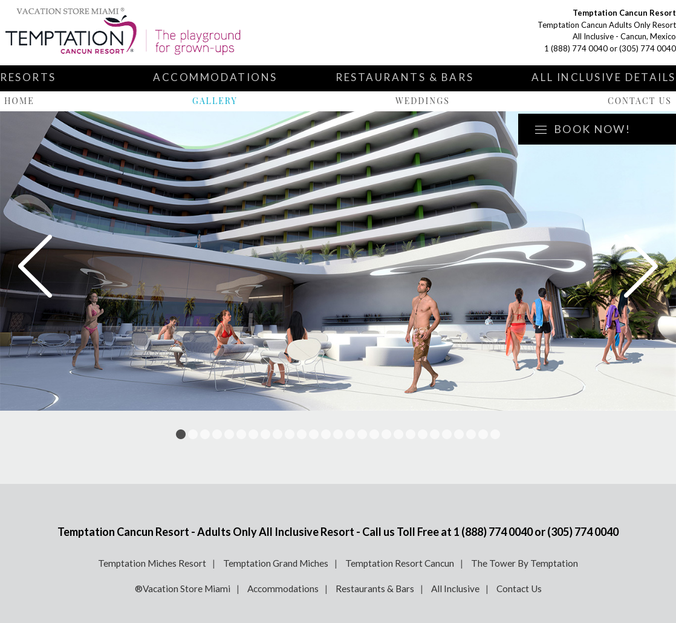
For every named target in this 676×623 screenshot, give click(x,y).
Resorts (28, 77)
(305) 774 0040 (647, 48)
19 (398, 434)
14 (338, 434)
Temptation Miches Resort (152, 563)
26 (483, 434)
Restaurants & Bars (404, 77)
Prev (35, 266)
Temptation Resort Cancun (399, 563)
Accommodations (215, 77)
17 (374, 434)
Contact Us (640, 100)
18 (386, 434)
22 (435, 434)
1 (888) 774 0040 (576, 48)
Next (641, 266)
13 (326, 434)
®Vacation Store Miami (182, 588)
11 (302, 434)
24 (459, 434)
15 (350, 434)
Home (19, 100)
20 (410, 434)
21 (422, 434)
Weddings (422, 100)
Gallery (215, 100)
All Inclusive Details (603, 77)
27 (495, 434)
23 (447, 434)
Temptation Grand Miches (275, 563)
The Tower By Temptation (524, 563)
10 (289, 434)
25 (471, 434)
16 (362, 434)
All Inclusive (455, 588)
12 (314, 434)
